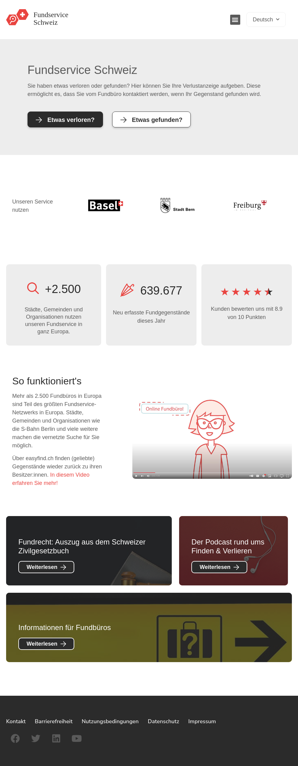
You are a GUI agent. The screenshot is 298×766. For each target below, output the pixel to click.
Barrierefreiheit (54, 721)
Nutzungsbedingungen (110, 721)
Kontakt (16, 721)
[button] (235, 20)
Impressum (202, 721)
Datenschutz (163, 721)
